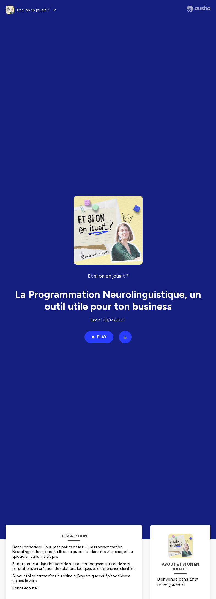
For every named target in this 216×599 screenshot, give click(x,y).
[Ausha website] (198, 9)
